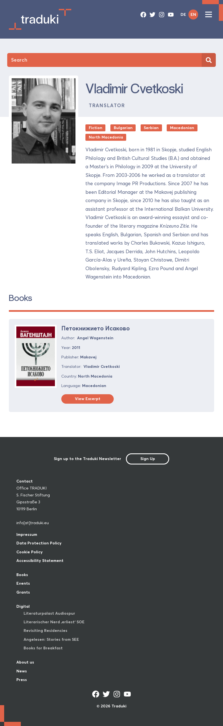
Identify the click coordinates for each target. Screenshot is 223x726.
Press (21, 679)
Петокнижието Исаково (95, 328)
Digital (23, 606)
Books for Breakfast (43, 647)
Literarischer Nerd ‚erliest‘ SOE (54, 621)
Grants (23, 592)
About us (25, 662)
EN (193, 14)
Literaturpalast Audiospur (49, 613)
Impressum (26, 534)
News (21, 671)
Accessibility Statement (40, 560)
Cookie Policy (29, 551)
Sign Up (147, 458)
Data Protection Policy (39, 543)
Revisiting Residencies (45, 630)
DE (183, 14)
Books (22, 574)
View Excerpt (87, 398)
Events (23, 583)
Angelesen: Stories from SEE (51, 639)
